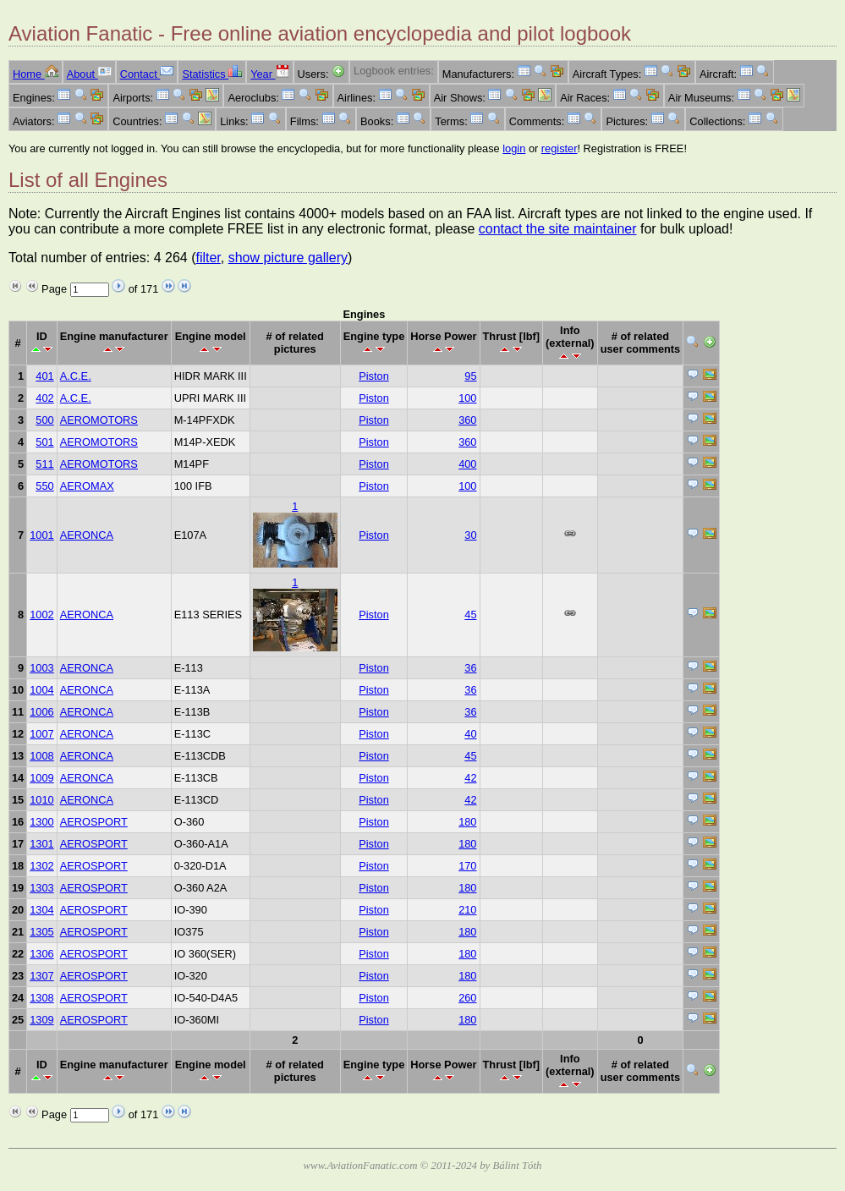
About (89, 74)
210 (467, 909)
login (513, 148)
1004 (41, 689)
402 (44, 398)
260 (467, 997)
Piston (374, 376)
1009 (41, 777)
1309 (41, 1019)
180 (467, 821)
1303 (41, 887)
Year (269, 74)
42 (470, 777)
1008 (41, 755)
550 (44, 486)
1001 (41, 535)
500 (44, 420)
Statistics (212, 74)
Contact (147, 74)
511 (44, 464)
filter (207, 257)
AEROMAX (87, 486)
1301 (41, 843)
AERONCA (86, 535)
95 (470, 376)
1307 (41, 975)
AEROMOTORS (99, 420)
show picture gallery (288, 257)
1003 (41, 667)
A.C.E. (75, 376)
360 (467, 420)
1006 (41, 711)
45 (470, 614)
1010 (41, 799)
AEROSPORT (94, 821)
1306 (41, 953)
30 (470, 535)
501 (44, 442)
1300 (41, 821)
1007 (41, 733)
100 (467, 398)
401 (44, 376)
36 (470, 667)
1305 (41, 931)
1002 (41, 614)
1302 (41, 865)
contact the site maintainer (558, 229)
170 (467, 865)
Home (35, 74)
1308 (41, 997)
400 (467, 464)
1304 (41, 909)
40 (470, 733)
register (559, 148)
